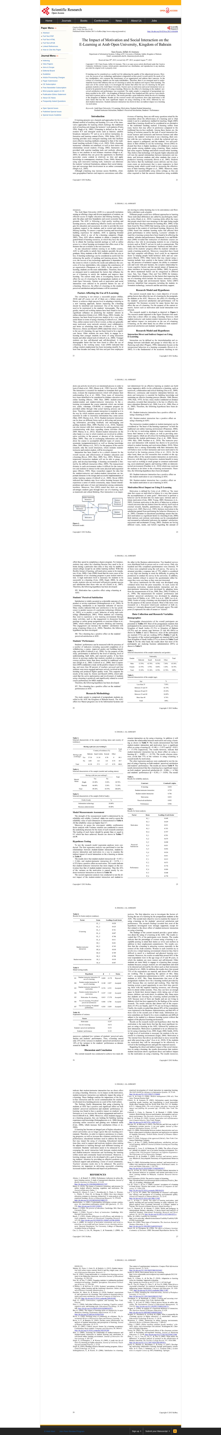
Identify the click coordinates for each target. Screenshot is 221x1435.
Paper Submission (49, 81)
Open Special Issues (49, 108)
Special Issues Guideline (51, 115)
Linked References (49, 46)
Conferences (101, 20)
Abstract (45, 33)
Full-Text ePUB (48, 43)
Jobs (154, 20)
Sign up (135, 1431)
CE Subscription (48, 84)
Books (83, 20)
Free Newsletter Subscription (53, 88)
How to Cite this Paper (51, 50)
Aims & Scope (47, 67)
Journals (66, 20)
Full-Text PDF (47, 36)
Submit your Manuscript (156, 1431)
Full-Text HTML (48, 39)
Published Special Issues (51, 112)
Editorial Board (48, 71)
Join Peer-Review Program (71, 1431)
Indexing (45, 60)
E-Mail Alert (49, 1431)
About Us (136, 20)
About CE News (48, 98)
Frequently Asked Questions (53, 101)
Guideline (45, 74)
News (119, 20)
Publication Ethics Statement (53, 94)
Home (49, 20)
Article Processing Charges (53, 77)
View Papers (47, 64)
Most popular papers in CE (52, 91)
